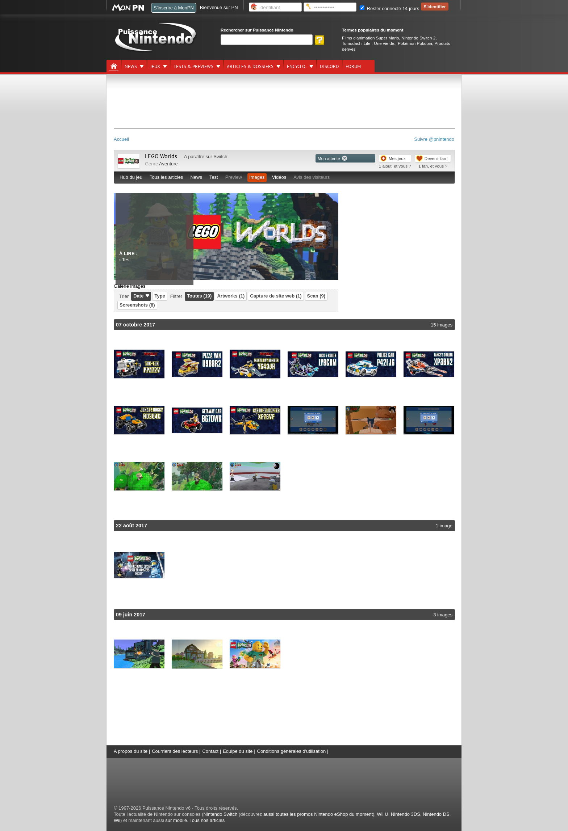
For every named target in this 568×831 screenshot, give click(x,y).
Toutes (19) (199, 296)
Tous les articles (166, 177)
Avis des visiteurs (311, 177)
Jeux (155, 66)
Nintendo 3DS (405, 814)
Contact (210, 751)
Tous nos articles (207, 820)
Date (138, 296)
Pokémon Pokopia (415, 43)
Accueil (121, 139)
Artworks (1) (231, 296)
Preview (233, 177)
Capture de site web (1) (275, 296)
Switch (220, 156)
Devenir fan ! (436, 158)
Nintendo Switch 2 (418, 37)
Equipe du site (237, 751)
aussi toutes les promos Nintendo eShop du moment (318, 814)
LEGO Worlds (161, 156)
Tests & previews (193, 66)
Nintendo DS (436, 814)
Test (213, 177)
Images (257, 177)
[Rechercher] (267, 39)
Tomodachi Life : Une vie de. (368, 43)
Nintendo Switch (220, 814)
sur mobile (176, 820)
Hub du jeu (131, 177)
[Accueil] (113, 66)
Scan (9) (316, 296)
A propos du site (130, 751)
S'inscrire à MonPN (174, 7)
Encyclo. (296, 66)
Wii (117, 820)
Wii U (382, 814)
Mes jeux (397, 158)
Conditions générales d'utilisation (291, 751)
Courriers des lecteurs (175, 751)
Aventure (168, 163)
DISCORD (329, 66)
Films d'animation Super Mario (370, 37)
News (131, 66)
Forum (353, 66)
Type (159, 296)
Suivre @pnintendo (434, 139)
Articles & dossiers (250, 66)
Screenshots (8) (137, 305)
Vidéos (279, 177)
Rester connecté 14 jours (389, 8)
